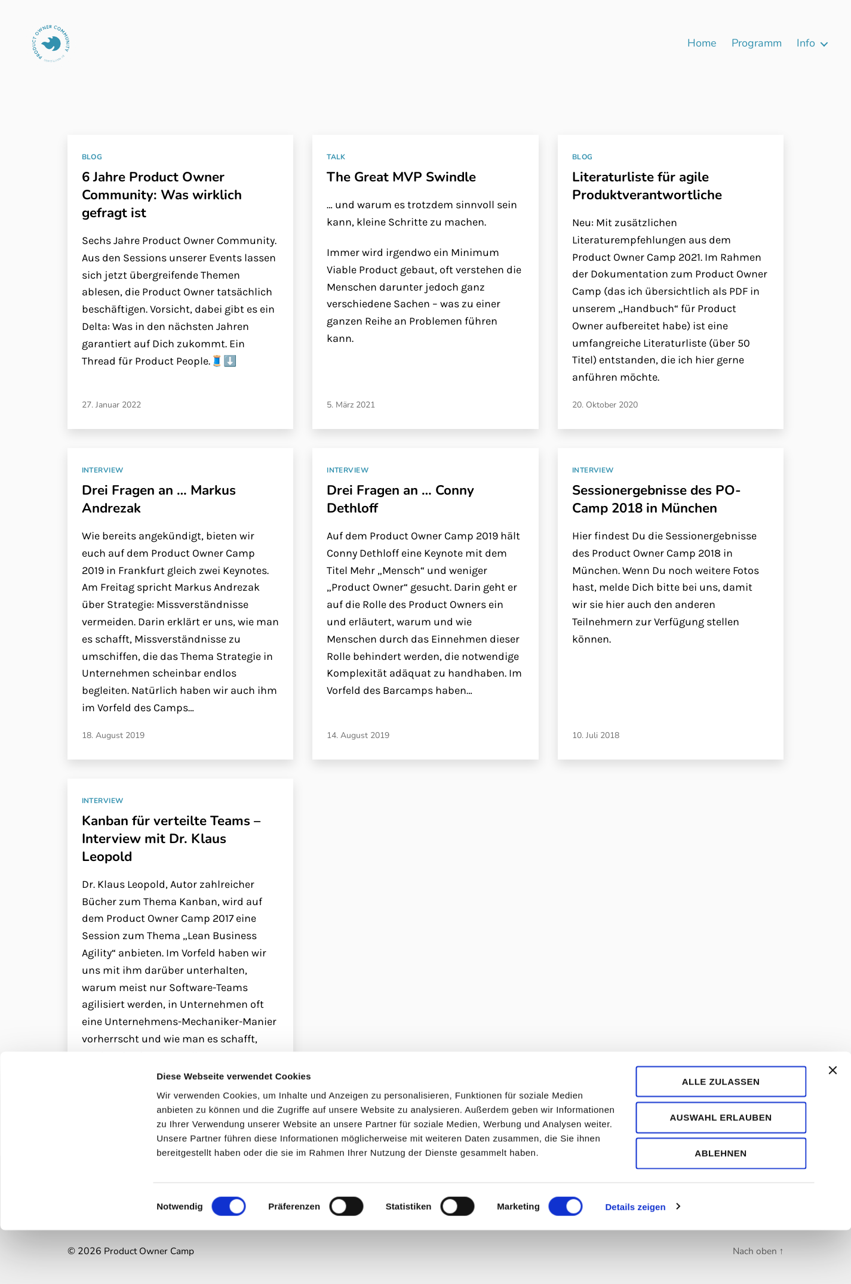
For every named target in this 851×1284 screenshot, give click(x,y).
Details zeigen (635, 1260)
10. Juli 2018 (595, 735)
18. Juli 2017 (105, 1083)
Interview (103, 470)
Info (806, 43)
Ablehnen (720, 1207)
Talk (336, 157)
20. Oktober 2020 (605, 404)
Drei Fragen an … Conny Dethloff (406, 498)
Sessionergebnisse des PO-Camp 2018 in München (663, 498)
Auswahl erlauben (720, 1171)
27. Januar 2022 (111, 404)
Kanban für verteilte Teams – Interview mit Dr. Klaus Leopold (178, 838)
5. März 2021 (351, 404)
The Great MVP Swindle (407, 176)
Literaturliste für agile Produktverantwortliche (651, 185)
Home (702, 43)
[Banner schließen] (832, 1124)
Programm (757, 43)
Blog (92, 157)
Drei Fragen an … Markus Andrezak (165, 498)
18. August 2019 (113, 735)
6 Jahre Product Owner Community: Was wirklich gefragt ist (167, 194)
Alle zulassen (721, 1135)
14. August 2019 (358, 735)
